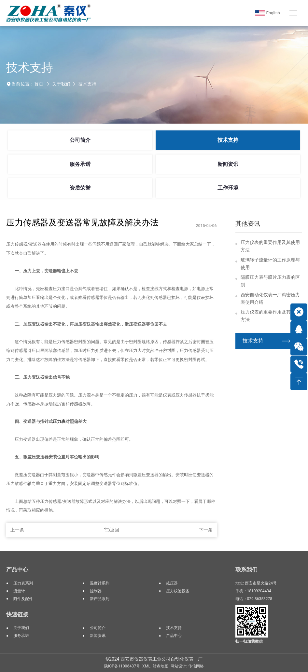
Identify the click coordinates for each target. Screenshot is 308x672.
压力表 (59, 421)
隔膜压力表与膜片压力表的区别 (270, 281)
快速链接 (17, 614)
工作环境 (227, 188)
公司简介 (80, 140)
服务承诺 (80, 164)
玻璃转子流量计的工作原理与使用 (270, 263)
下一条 (206, 529)
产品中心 (17, 569)
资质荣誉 (80, 188)
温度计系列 (99, 583)
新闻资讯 (227, 164)
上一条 (17, 529)
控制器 (96, 591)
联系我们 (246, 569)
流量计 (19, 591)
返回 (114, 529)
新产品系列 (99, 599)
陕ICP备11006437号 (122, 666)
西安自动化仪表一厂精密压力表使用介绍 (270, 298)
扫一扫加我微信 (249, 641)
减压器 (172, 583)
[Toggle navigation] (294, 13)
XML (146, 666)
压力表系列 (23, 583)
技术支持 (87, 84)
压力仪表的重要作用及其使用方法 (270, 246)
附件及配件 (23, 599)
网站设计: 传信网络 (187, 666)
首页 (38, 84)
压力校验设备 (177, 591)
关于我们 (61, 84)
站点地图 (160, 666)
